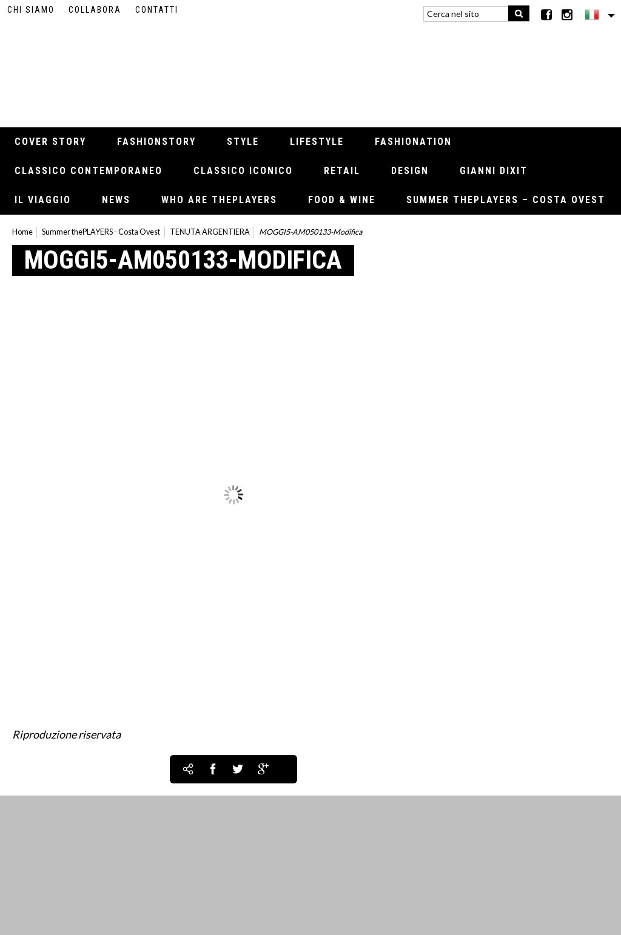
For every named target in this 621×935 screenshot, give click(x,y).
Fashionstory (156, 141)
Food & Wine (341, 200)
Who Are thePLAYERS (219, 200)
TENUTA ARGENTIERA (210, 231)
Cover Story (50, 141)
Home (22, 231)
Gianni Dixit (494, 170)
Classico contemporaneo (89, 170)
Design (410, 170)
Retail (342, 170)
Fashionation (413, 141)
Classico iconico (243, 170)
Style (243, 141)
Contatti (156, 10)
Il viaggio (43, 200)
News (116, 200)
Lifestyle (317, 141)
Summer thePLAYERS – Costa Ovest (505, 200)
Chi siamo (31, 10)
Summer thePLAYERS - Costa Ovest (101, 231)
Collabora (95, 10)
